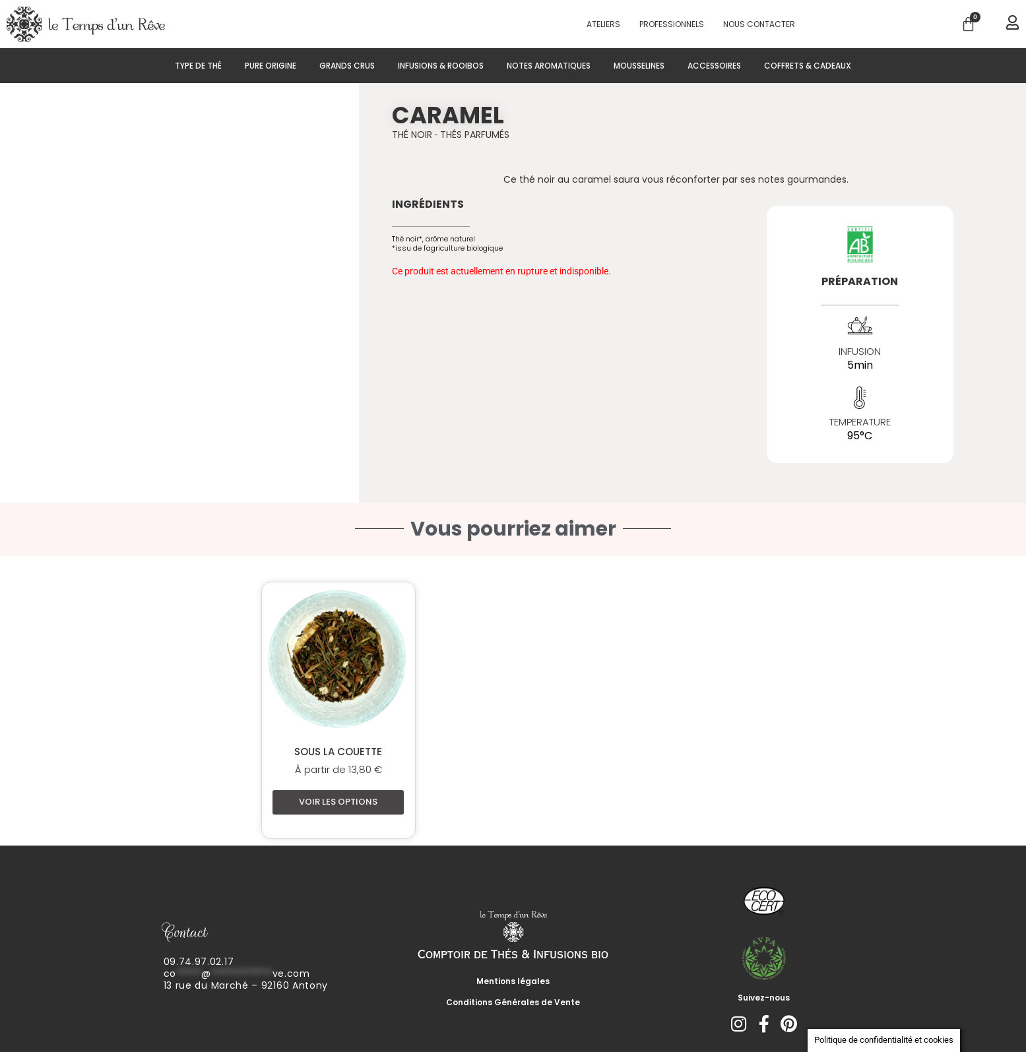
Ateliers (603, 24)
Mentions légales (513, 981)
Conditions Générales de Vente (513, 1002)
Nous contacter (759, 24)
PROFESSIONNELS (671, 24)
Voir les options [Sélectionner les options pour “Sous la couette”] (338, 801)
